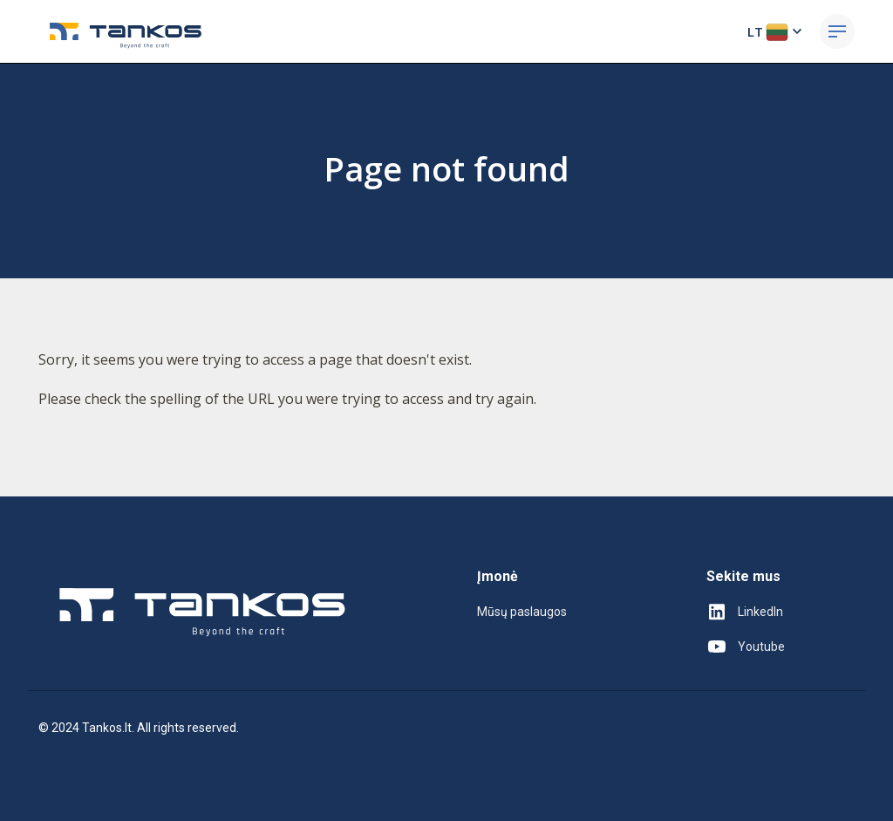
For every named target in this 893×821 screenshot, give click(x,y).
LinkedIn (744, 611)
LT (776, 31)
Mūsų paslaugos (522, 612)
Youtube (745, 646)
